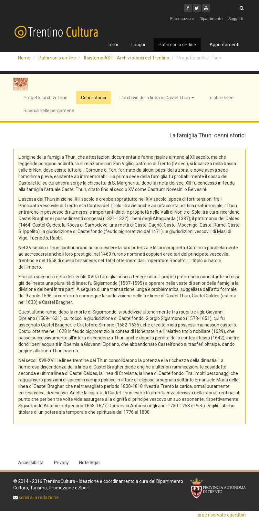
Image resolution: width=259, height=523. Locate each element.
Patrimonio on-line (177, 44)
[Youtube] (206, 8)
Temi (113, 44)
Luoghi (138, 44)
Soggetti (235, 18)
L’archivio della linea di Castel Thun (156, 97)
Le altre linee (220, 97)
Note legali (89, 462)
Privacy (61, 462)
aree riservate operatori (222, 515)
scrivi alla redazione (38, 497)
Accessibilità (31, 462)
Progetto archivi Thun (45, 97)
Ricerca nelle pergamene (49, 110)
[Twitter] (197, 8)
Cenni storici (93, 97)
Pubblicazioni (182, 18)
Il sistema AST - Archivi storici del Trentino (126, 57)
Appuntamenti (224, 44)
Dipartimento (211, 18)
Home (24, 57)
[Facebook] (188, 8)
